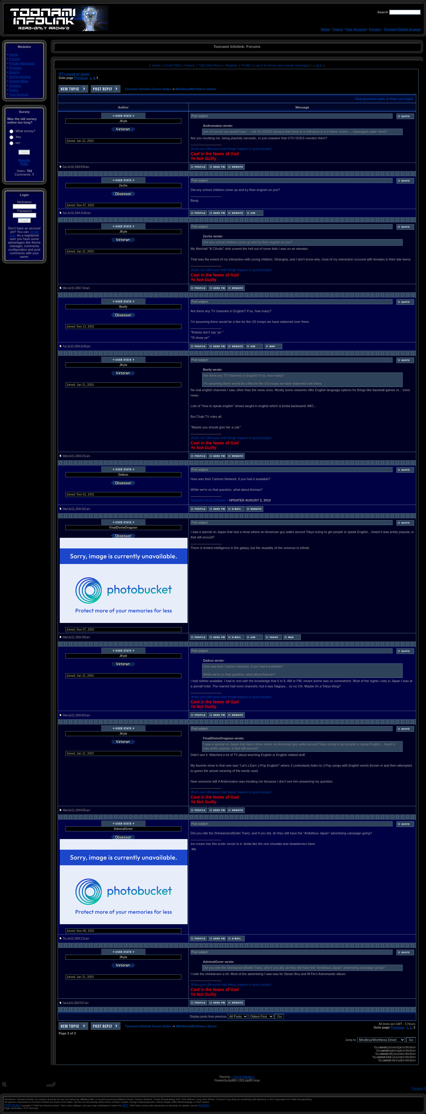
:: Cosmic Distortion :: (243, 1077)
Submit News (18, 81)
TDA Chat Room (210, 65)
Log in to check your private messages (282, 65)
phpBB (231, 1080)
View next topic (401, 99)
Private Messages (22, 63)
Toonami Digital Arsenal (402, 29)
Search (14, 72)
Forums (375, 29)
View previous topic (370, 99)
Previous (81, 78)
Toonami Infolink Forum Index (148, 89)
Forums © (419, 1088)
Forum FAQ (173, 65)
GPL (125, 1105)
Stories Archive (20, 76)
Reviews (15, 67)
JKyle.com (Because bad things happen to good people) (231, 148)
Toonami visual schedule (208, 500)
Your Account (356, 29)
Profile (246, 65)
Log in (317, 65)
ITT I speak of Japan (74, 74)
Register (232, 65)
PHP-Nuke (12, 1105)
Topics (338, 29)
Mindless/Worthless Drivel (195, 89)
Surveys (15, 85)
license (204, 1105)
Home (325, 29)
